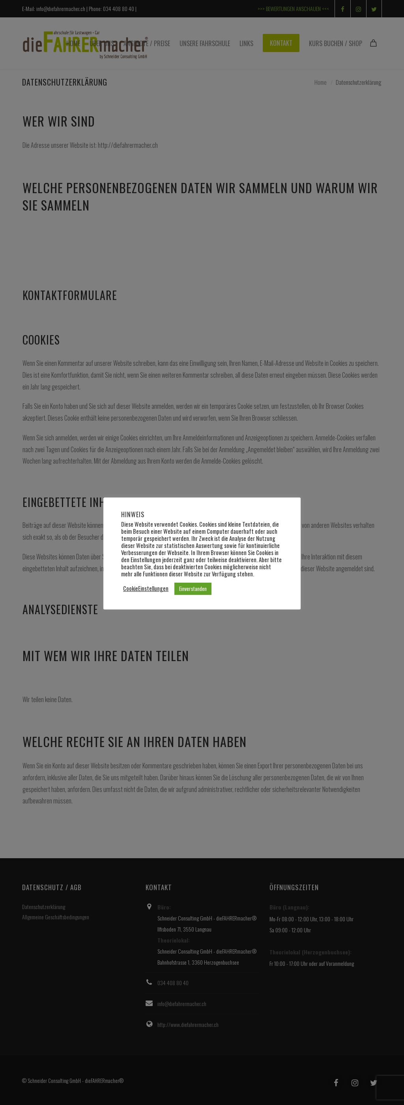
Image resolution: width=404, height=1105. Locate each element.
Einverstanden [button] (193, 589)
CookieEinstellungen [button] (145, 588)
